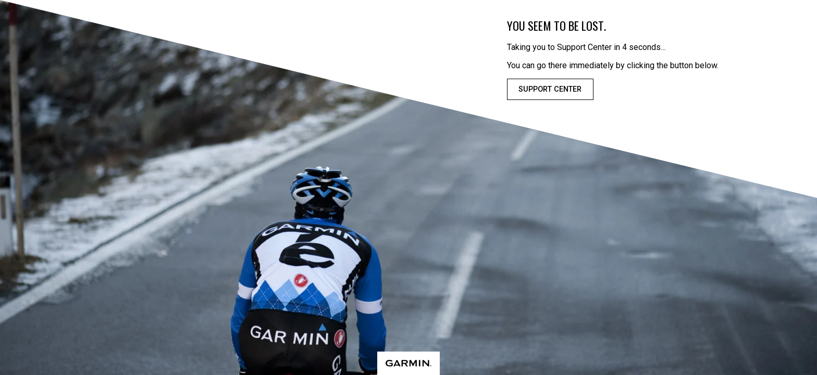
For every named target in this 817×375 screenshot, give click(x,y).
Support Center (549, 89)
